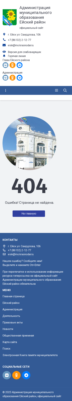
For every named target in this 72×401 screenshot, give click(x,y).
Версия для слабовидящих (24, 52)
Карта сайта (10, 342)
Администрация (12, 309)
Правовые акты (13, 322)
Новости (8, 329)
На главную (28, 213)
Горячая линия (17, 56)
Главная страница (14, 296)
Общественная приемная (18, 335)
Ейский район (11, 302)
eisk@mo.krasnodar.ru (21, 45)
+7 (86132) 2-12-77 (19, 40)
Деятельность (11, 316)
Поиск (6, 348)
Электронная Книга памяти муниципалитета (30, 355)
